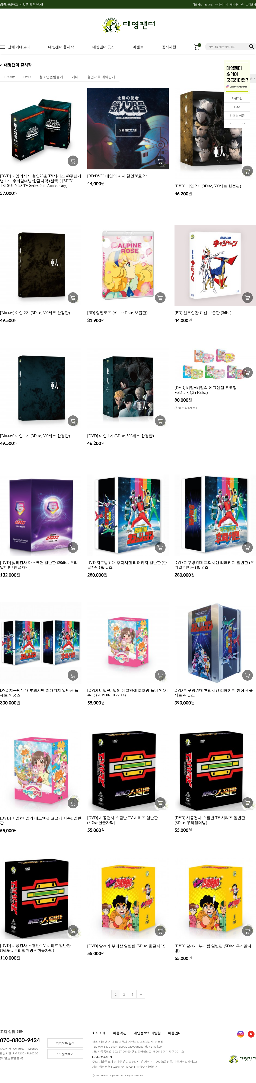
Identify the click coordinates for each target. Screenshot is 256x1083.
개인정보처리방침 (147, 1033)
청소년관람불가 (51, 77)
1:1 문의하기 (65, 1054)
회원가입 (197, 4)
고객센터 (251, 4)
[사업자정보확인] (102, 1056)
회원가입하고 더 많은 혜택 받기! (21, 4)
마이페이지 (221, 4)
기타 (75, 77)
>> (140, 994)
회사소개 (99, 1033)
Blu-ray (9, 77)
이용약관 (120, 1033)
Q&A (237, 107)
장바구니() (236, 4)
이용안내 (175, 1033)
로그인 (209, 4)
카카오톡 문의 (65, 1043)
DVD (27, 77)
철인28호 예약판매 (101, 77)
